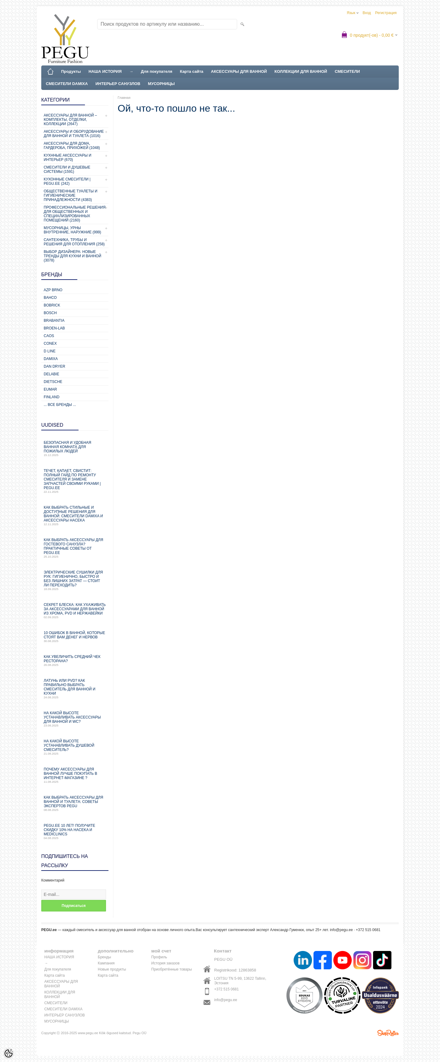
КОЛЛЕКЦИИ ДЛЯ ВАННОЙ (300, 71)
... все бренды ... (60, 405)
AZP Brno (53, 290)
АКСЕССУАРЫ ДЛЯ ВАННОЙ (239, 71)
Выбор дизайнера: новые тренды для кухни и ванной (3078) (72, 256)
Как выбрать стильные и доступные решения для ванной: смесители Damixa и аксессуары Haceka (75, 515)
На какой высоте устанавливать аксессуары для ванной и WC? (75, 719)
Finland (51, 397)
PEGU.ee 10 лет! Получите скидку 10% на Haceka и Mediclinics (75, 831)
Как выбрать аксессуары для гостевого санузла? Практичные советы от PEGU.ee (75, 548)
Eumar (50, 389)
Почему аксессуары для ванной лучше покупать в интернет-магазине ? (75, 775)
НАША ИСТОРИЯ (105, 71)
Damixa (51, 359)
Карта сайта (192, 71)
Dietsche (53, 382)
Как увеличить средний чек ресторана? (75, 661)
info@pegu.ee (341, 930)
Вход (367, 13)
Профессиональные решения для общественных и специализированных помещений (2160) (74, 213)
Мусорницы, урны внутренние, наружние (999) (72, 230)
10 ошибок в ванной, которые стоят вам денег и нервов (75, 637)
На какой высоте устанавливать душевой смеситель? (75, 747)
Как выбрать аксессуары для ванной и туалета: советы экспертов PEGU (75, 803)
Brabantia (54, 320)
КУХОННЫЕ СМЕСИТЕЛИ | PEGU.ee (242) (67, 181)
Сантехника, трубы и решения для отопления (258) (74, 242)
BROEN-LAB (54, 328)
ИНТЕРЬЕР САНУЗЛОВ (117, 83)
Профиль (159, 957)
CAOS (49, 336)
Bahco (50, 297)
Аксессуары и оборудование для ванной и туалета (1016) (74, 133)
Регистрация (386, 13)
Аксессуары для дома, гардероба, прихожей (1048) (72, 145)
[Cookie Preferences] (8, 1053)
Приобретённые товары (171, 969)
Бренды (104, 957)
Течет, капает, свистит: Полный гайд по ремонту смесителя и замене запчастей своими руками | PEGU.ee (75, 481)
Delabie (51, 374)
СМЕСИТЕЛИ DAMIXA (67, 83)
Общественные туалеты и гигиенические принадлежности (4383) (70, 195)
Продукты (71, 71)
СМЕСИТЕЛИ (347, 71)
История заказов (165, 963)
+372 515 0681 (226, 989)
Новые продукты (112, 969)
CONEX (50, 343)
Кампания (106, 963)
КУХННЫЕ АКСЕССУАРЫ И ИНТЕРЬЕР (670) (67, 157)
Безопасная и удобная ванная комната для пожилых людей (75, 448)
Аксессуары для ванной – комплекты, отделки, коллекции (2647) (70, 119)
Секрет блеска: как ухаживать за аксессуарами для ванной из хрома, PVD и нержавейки (75, 611)
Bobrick (52, 305)
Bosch (50, 313)
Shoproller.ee (388, 1033)
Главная (124, 97)
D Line (50, 351)
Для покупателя (156, 71)
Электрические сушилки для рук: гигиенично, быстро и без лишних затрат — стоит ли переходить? (75, 580)
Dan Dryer (54, 366)
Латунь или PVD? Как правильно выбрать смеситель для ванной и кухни (75, 688)
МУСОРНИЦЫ (161, 83)
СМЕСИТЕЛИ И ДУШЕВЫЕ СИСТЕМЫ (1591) (67, 169)
